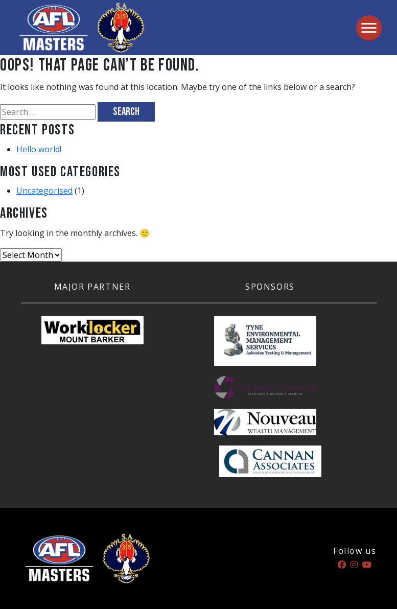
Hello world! (38, 149)
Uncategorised (44, 190)
